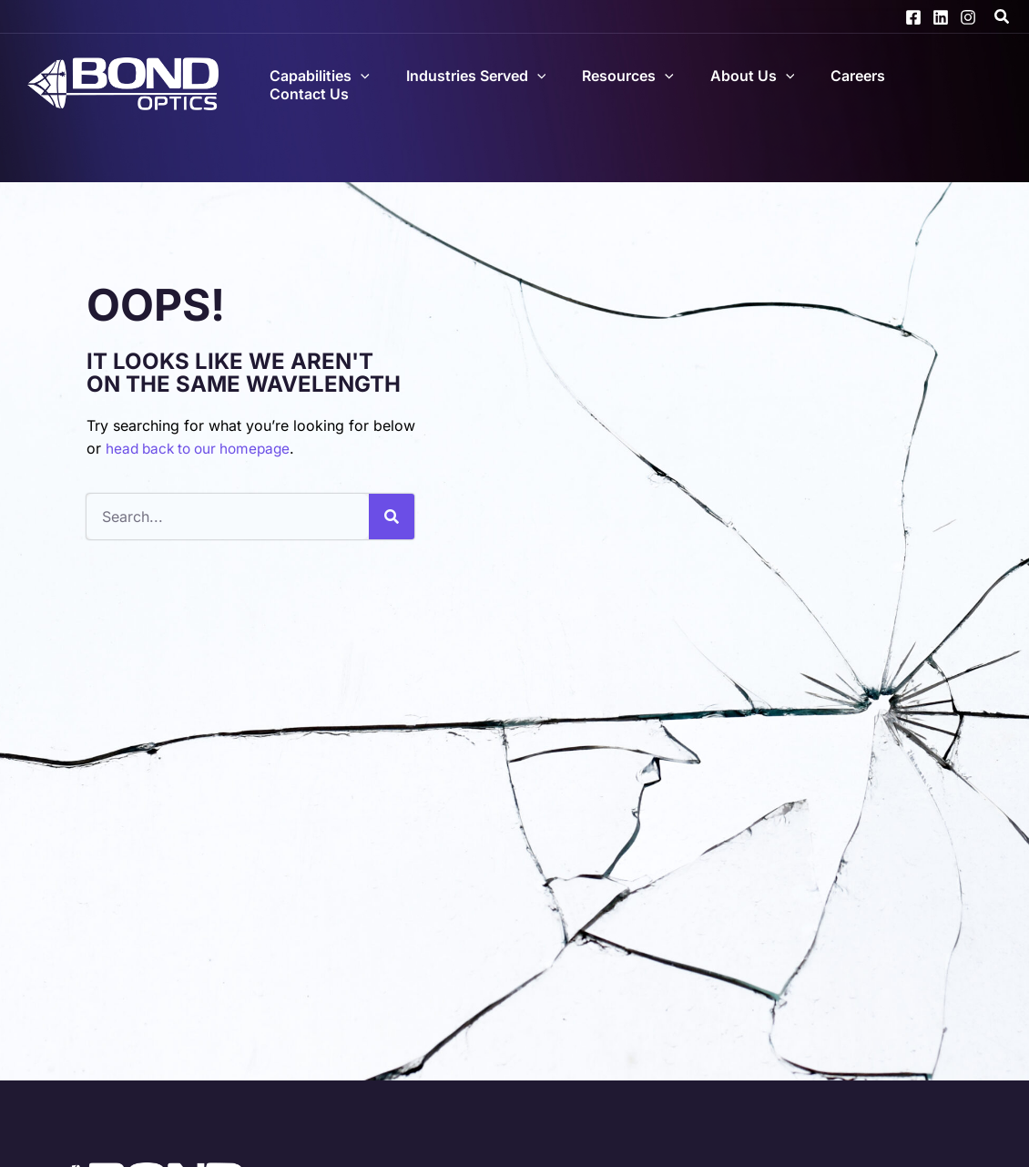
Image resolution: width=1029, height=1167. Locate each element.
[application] (416, 80)
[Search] (391, 516)
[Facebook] (913, 17)
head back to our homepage (203, 448)
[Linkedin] (940, 17)
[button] (1002, 18)
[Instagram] (968, 17)
